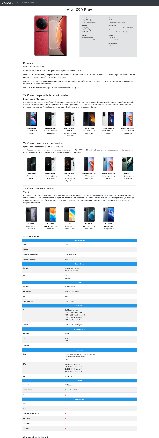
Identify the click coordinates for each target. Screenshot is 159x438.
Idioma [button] (33, 3)
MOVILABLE (7, 3)
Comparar (25, 3)
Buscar (17, 3)
